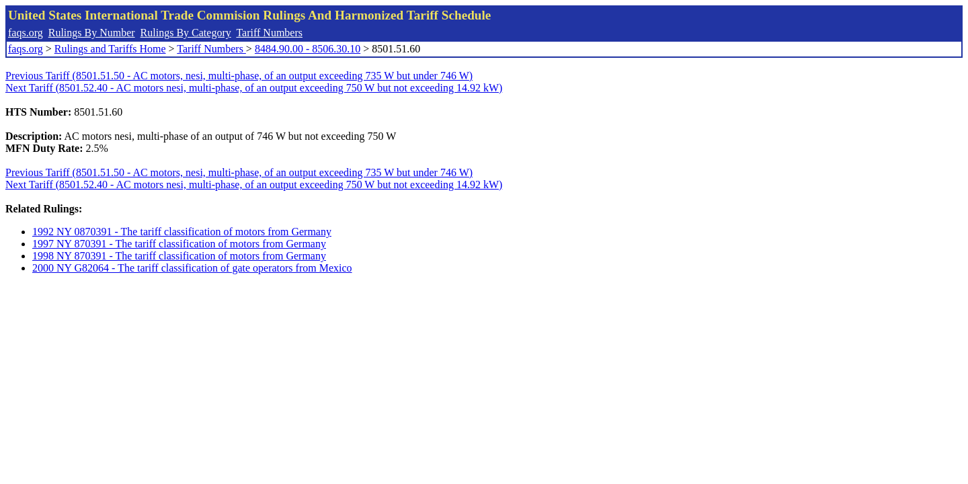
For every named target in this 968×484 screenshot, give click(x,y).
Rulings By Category (185, 32)
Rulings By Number (91, 32)
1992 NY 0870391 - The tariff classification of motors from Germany (181, 231)
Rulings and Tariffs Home (110, 48)
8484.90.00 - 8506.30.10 (307, 48)
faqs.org (25, 32)
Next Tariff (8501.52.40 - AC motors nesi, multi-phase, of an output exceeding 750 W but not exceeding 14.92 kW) (253, 87)
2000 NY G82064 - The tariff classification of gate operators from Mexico (192, 268)
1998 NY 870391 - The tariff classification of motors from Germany (179, 255)
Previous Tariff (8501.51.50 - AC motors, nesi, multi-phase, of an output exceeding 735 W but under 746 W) (239, 75)
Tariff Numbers (269, 32)
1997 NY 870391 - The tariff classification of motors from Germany (179, 243)
